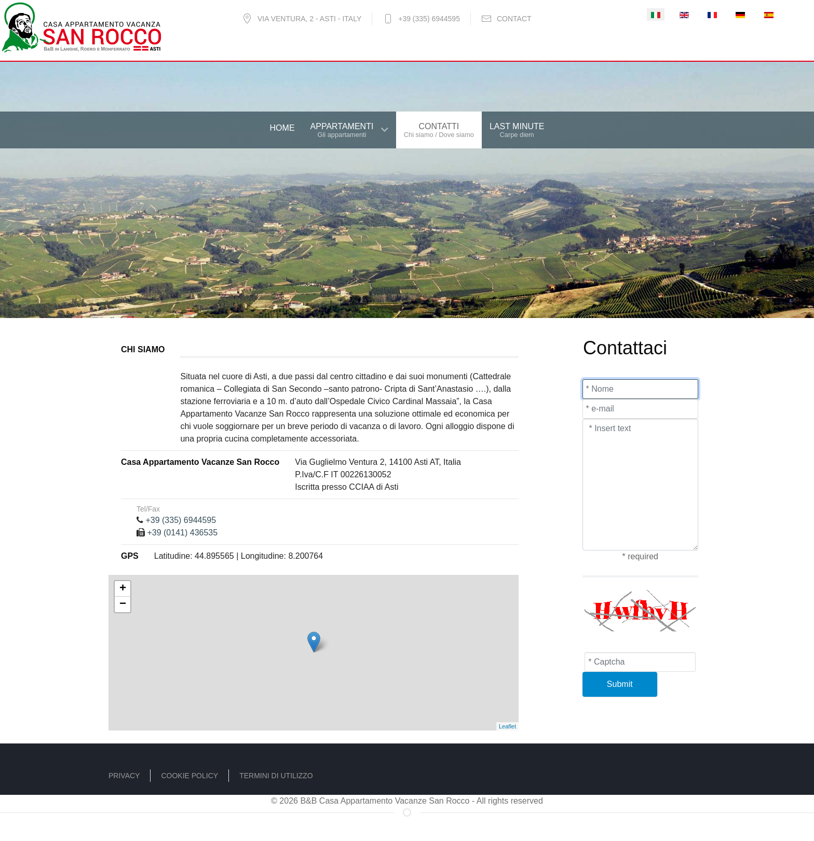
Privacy (124, 775)
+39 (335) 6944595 (180, 520)
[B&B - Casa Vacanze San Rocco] (81, 26)
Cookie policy (189, 775)
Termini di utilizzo (276, 775)
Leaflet (507, 726)
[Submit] (619, 684)
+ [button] (122, 589)
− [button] (122, 604)
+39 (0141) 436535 (182, 532)
